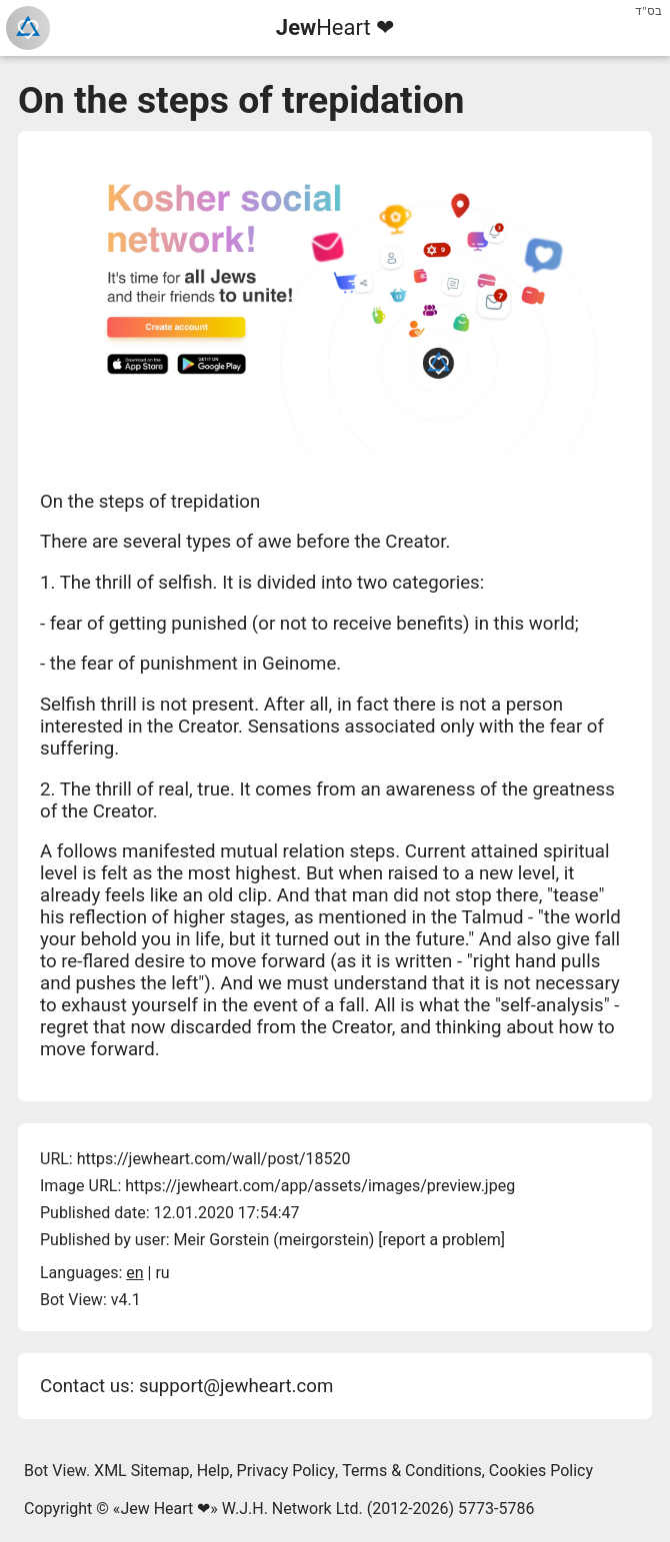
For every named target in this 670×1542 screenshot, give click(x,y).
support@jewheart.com (236, 1386)
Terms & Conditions (412, 1470)
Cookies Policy (541, 1470)
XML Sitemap (141, 1470)
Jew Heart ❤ (165, 1508)
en (134, 1272)
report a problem (442, 1239)
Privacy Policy (286, 1470)
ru (162, 1272)
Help (213, 1470)
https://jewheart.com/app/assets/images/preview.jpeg (320, 1185)
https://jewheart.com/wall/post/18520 (214, 1158)
